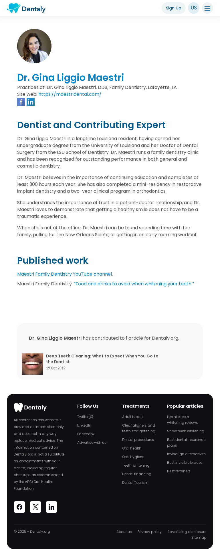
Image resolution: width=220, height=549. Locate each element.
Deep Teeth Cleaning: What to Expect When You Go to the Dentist (102, 359)
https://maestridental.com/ (70, 94)
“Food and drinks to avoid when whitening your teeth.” (134, 284)
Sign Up (173, 8)
